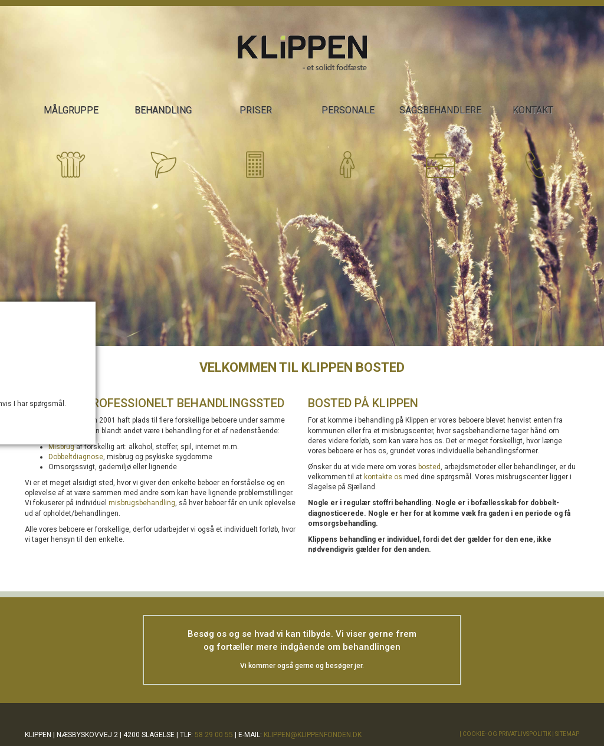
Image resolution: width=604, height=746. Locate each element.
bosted (429, 467)
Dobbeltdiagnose (75, 457)
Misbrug (61, 447)
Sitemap (567, 734)
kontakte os (383, 477)
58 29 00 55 (214, 735)
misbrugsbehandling (142, 503)
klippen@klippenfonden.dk (313, 735)
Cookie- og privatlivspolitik (506, 734)
